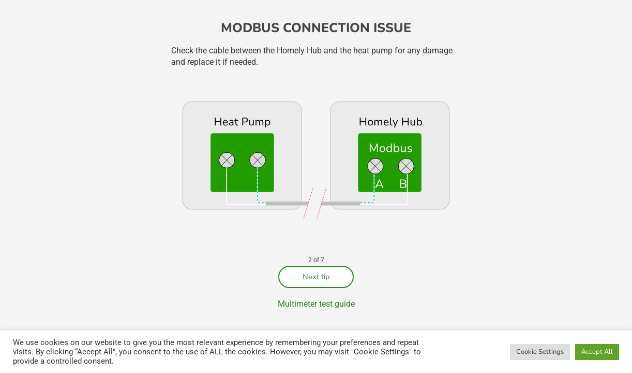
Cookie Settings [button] (540, 351)
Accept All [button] (597, 351)
